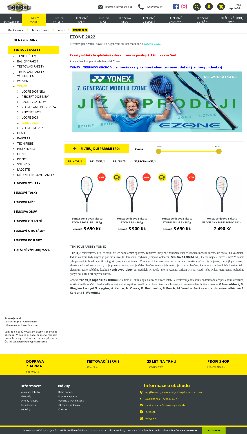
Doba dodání (65, 392)
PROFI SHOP (218, 361)
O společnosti (28, 405)
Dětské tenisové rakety (35, 175)
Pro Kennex (26, 149)
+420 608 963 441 (154, 6)
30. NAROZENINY (11, 19)
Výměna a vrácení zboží (71, 400)
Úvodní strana (16, 30)
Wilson (22, 81)
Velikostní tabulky (30, 392)
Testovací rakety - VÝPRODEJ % (31, 74)
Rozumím (214, 430)
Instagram (184, 6)
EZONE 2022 (80, 30)
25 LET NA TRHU (161, 361)
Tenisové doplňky (203, 19)
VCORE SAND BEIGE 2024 (38, 107)
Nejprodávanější (145, 161)
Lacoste (23, 170)
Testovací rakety (30, 66)
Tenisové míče (103, 19)
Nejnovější (75, 161)
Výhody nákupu (29, 400)
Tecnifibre (25, 144)
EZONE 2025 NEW (34, 102)
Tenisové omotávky (176, 19)
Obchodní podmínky (69, 405)
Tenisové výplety (58, 19)
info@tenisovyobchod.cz (118, 6)
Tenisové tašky (82, 19)
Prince (22, 159)
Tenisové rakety (34, 19)
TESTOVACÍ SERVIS (102, 361)
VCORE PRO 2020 (33, 128)
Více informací (189, 430)
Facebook (176, 6)
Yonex (61, 30)
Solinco (23, 164)
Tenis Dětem (26, 56)
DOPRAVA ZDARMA (35, 363)
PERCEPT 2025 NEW (35, 97)
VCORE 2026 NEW (33, 92)
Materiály (26, 396)
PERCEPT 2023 (31, 112)
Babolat (23, 138)
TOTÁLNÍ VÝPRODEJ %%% (231, 19)
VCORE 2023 (30, 118)
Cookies (62, 409)
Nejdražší (119, 161)
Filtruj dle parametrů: (100, 149)
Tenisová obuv (125, 19)
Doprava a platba (67, 396)
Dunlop (23, 154)
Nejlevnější (97, 161)
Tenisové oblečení (149, 19)
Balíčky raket (27, 61)
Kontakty (26, 409)
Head (21, 133)
